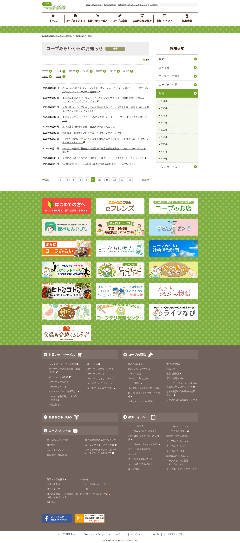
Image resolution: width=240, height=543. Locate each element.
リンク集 (83, 489)
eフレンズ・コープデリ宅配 (64, 364)
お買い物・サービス (62, 354)
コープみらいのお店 (60, 377)
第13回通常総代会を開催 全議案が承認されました (88, 126)
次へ (144, 179)
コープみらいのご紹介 (58, 440)
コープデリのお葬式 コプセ (101, 388)
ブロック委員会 (136, 426)
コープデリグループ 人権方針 (101, 445)
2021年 (113, 71)
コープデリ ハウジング (99, 383)
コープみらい (85, 534)
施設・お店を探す (94, 5)
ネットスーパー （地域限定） (64, 391)
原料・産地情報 (175, 378)
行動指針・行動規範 (57, 455)
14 (130, 179)
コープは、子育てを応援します (181, 469)
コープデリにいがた (173, 534)
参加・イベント (138, 417)
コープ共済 (93, 364)
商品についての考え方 (139, 369)
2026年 (45, 71)
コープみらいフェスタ (177, 426)
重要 (161, 58)
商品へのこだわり (137, 364)
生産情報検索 (174, 373)
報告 (161, 93)
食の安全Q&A (173, 364)
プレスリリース (168, 166)
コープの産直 (134, 373)
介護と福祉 (54, 404)
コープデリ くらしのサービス (101, 378)
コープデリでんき (59, 382)
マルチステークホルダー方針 (94, 494)
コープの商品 (137, 354)
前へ (47, 179)
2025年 (58, 71)
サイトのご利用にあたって (92, 484)
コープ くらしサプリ (177, 431)
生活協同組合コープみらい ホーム (57, 36)
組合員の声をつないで (177, 456)
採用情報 (154, 5)
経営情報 (51, 445)
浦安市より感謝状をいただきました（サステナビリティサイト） (95, 133)
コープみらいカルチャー (178, 446)
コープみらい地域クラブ (140, 459)
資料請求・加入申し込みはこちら (132, 5)
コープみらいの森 (175, 451)
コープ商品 (135, 383)
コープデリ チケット (98, 373)
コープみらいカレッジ (177, 441)
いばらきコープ (102, 534)
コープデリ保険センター (100, 369)
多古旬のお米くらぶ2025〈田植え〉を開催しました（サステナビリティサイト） (103, 158)
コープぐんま (136, 534)
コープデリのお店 (169, 76)
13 (122, 179)
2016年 (58, 76)
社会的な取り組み (60, 417)
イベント (132, 454)
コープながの (153, 534)
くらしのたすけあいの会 (140, 464)
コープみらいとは (60, 430)
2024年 (72, 71)
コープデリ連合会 (66, 534)
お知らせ (80, 36)
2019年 (126, 71)
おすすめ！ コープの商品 (140, 401)
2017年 (45, 76)
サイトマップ (53, 489)
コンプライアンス (56, 450)
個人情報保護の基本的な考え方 (100, 440)
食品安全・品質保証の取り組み (145, 388)
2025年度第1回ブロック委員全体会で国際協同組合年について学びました (99, 164)
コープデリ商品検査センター (182, 400)
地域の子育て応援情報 (177, 436)
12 (114, 179)
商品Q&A (171, 369)
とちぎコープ (120, 534)
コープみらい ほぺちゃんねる (144, 444)
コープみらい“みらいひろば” (142, 431)
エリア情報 (133, 469)
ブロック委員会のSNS (139, 449)
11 (107, 179)
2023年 (86, 71)
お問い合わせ (110, 5)
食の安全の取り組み (138, 378)
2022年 (99, 71)
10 (99, 179)
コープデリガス (58, 386)
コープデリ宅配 (168, 84)
